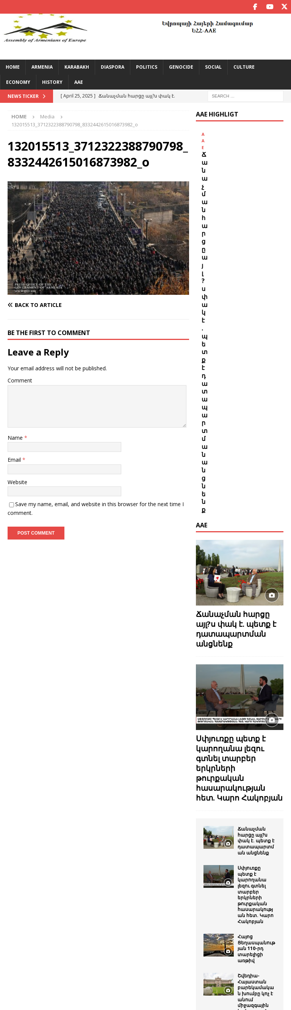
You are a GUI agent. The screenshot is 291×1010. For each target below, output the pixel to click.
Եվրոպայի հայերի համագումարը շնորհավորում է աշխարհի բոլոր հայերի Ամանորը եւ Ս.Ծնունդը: (256, 793)
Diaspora (112, 67)
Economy (18, 82)
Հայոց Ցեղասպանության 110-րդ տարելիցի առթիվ (256, 661)
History (52, 82)
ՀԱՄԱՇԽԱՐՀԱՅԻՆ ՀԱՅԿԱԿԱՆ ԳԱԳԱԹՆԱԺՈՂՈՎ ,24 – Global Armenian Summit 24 (256, 847)
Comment (20, 380)
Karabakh (76, 67)
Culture (244, 67)
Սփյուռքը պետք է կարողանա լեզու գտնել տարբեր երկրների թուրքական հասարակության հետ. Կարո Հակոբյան (256, 607)
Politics (146, 67)
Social (213, 67)
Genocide (181, 67)
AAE (78, 82)
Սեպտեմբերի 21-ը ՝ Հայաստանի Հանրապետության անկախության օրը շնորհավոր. (256, 913)
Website (17, 481)
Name (16, 437)
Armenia (42, 67)
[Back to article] (52, 304)
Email (15, 459)
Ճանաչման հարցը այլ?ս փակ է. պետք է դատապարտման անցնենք (238, 210)
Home (13, 67)
